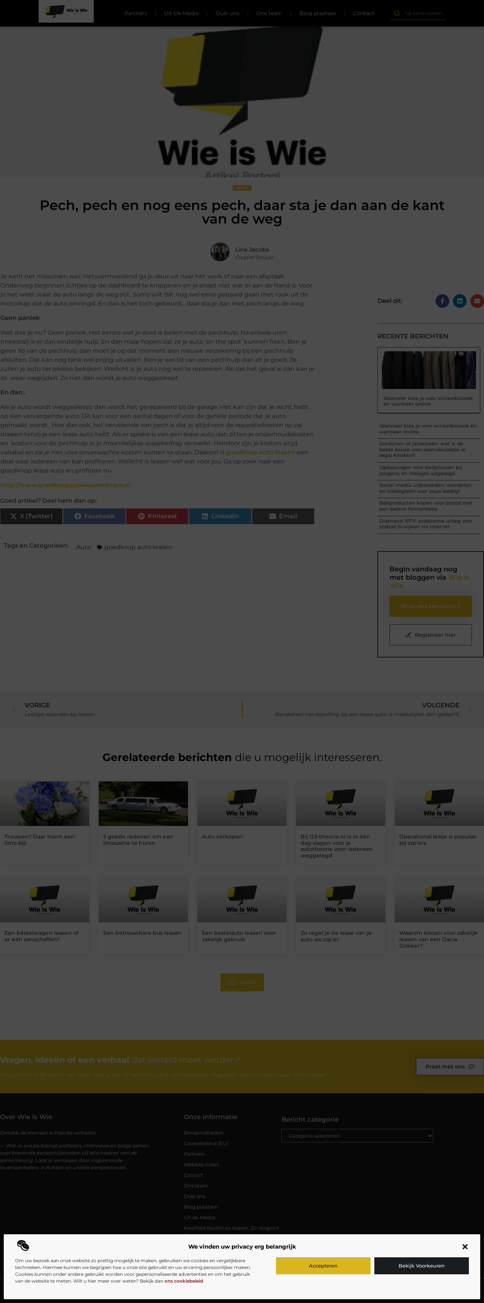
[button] (465, 1247)
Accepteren (323, 1266)
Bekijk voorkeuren (422, 1266)
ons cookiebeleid (183, 1281)
